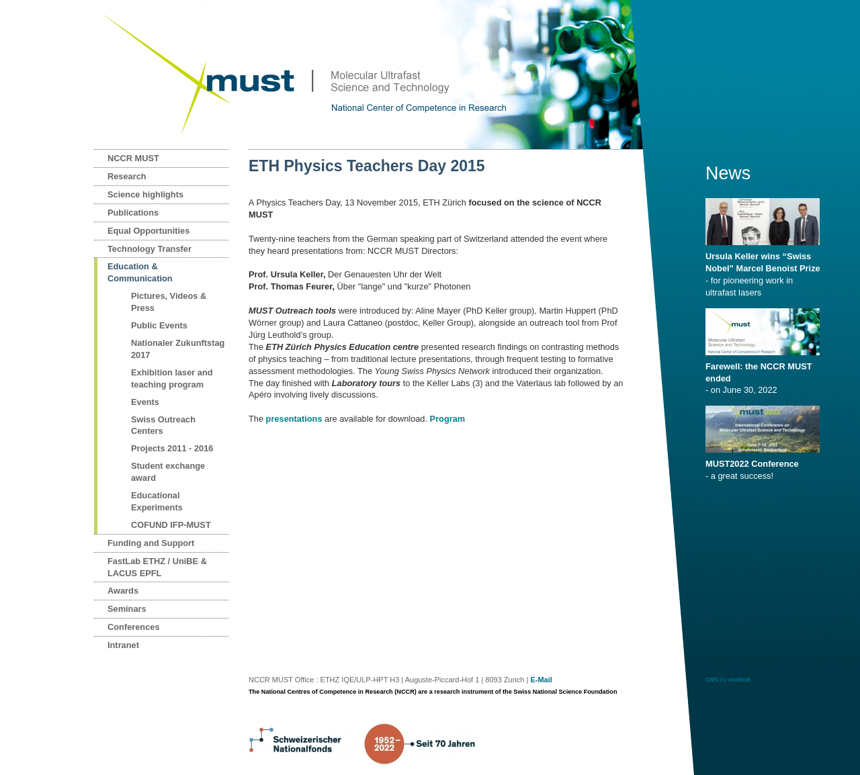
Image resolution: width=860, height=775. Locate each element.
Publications (133, 213)
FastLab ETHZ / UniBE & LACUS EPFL (157, 567)
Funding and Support (151, 543)
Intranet (123, 645)
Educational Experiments (157, 501)
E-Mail (541, 680)
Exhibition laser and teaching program (172, 378)
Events (145, 402)
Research (127, 176)
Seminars (127, 609)
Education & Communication (140, 272)
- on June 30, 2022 (764, 374)
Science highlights (145, 194)
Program (448, 419)
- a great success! (764, 465)
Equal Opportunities (148, 231)
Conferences (134, 627)
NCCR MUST (133, 158)
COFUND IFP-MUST (171, 525)
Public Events (159, 325)
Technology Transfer (149, 249)
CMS (712, 679)
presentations (294, 419)
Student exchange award (168, 472)
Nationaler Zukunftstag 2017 (177, 349)
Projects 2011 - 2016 (172, 448)
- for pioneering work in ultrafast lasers (764, 270)
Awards (123, 591)
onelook (739, 679)
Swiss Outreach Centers (163, 425)
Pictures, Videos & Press (168, 302)
